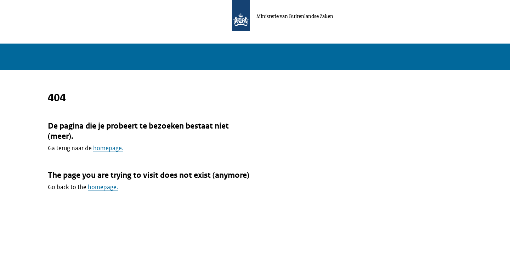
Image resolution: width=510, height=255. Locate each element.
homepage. (108, 148)
